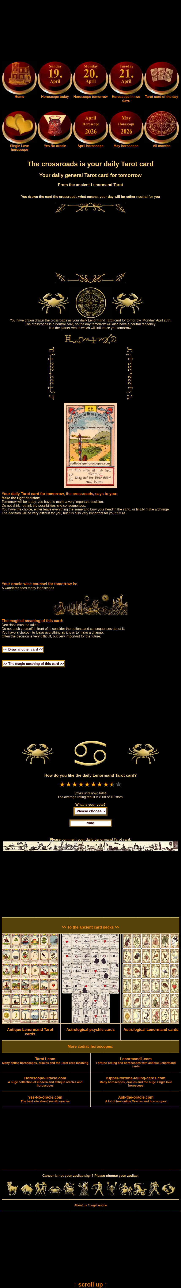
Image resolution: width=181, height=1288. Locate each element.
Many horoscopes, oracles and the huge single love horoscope (135, 1082)
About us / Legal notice (90, 1205)
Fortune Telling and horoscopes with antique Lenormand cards (136, 1062)
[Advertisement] (90, 31)
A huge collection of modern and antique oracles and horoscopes (45, 1082)
